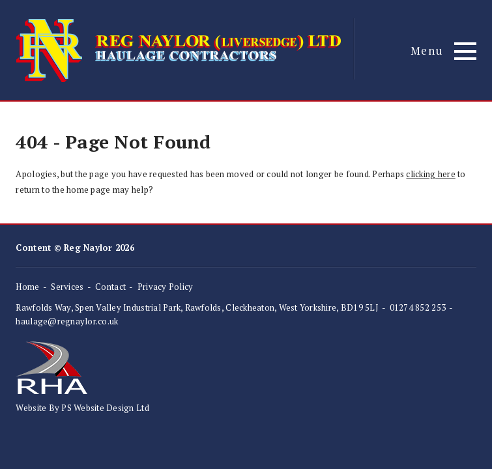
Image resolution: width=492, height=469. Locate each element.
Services (67, 286)
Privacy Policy (165, 286)
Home (27, 286)
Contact (110, 286)
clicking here (430, 174)
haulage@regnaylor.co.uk (67, 321)
